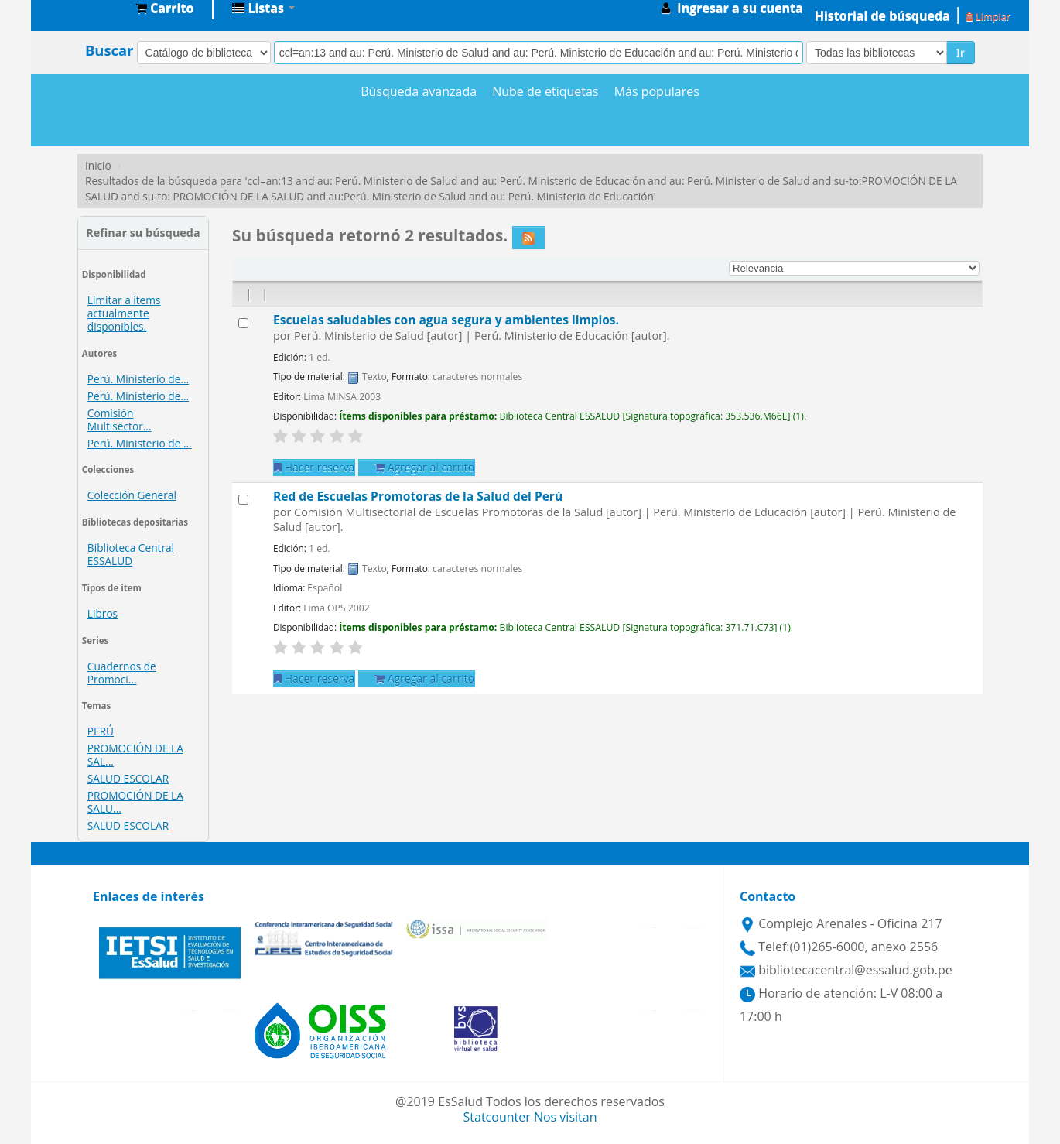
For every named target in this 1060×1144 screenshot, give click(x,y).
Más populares (656, 92)
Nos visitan (565, 1116)
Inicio (98, 165)
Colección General (131, 495)
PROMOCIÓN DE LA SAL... (135, 755)
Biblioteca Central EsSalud (85, 7)
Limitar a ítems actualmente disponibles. (124, 313)
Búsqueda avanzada (419, 92)
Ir (960, 52)
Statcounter (497, 1116)
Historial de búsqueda (882, 15)
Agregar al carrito (424, 467)
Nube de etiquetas (545, 92)
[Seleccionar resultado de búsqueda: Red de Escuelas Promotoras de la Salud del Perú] (243, 500)
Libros (102, 613)
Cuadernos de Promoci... (121, 673)
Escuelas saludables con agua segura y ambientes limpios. (446, 319)
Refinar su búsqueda (143, 232)
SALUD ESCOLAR (128, 778)
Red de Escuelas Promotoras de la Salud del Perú (417, 496)
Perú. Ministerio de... (138, 379)
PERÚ (100, 731)
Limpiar (988, 16)
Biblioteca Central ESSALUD (130, 554)
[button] (164, 7)
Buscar (109, 50)
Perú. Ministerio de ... (139, 443)
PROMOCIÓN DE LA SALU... (135, 802)
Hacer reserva (314, 467)
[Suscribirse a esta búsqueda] (528, 237)
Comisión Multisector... (119, 419)
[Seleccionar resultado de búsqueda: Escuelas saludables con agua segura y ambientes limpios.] (243, 323)
